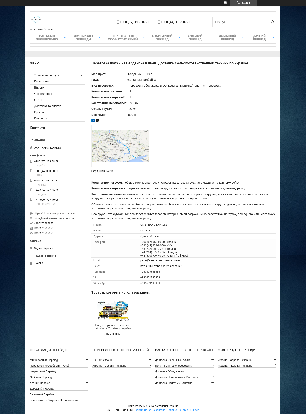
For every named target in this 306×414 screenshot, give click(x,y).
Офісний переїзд (195, 37)
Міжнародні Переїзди (83, 37)
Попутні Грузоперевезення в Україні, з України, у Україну (113, 326)
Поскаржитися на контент (149, 409)
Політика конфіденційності (183, 409)
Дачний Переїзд (259, 37)
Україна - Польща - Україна (235, 365)
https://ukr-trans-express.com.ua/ (161, 266)
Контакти (40, 118)
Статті (38, 100)
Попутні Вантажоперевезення (174, 365)
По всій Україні (102, 360)
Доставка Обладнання (169, 371)
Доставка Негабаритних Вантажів (176, 377)
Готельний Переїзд (42, 394)
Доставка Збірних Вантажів (172, 360)
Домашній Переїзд (227, 37)
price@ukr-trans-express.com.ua (160, 260)
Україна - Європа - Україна (109, 365)
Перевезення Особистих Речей (123, 37)
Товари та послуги (46, 75)
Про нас (39, 112)
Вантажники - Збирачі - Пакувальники (54, 400)
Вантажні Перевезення (47, 37)
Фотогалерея (43, 93)
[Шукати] (272, 22)
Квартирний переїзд (162, 37)
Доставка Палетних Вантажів (174, 382)
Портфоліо (41, 81)
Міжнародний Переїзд (44, 360)
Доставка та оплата (47, 106)
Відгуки (39, 87)
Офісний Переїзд (41, 377)
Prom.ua (173, 406)
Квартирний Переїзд (43, 371)
